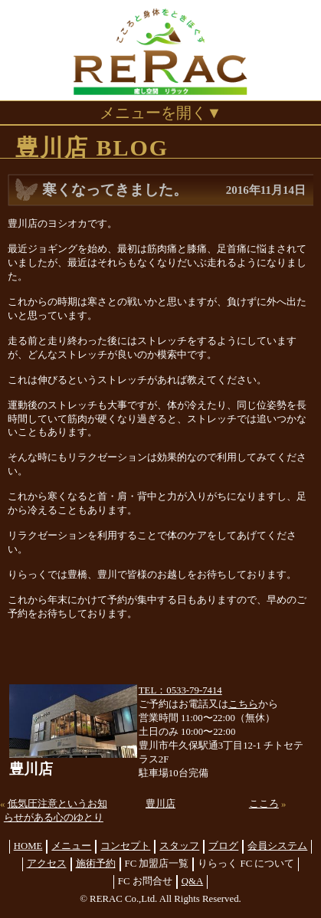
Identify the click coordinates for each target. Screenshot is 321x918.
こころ (264, 803)
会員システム (277, 846)
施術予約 (96, 863)
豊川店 (160, 803)
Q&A (192, 881)
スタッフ (179, 846)
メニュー (71, 846)
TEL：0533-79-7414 (180, 690)
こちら (243, 704)
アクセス (47, 863)
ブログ (223, 846)
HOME (28, 846)
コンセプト (125, 846)
